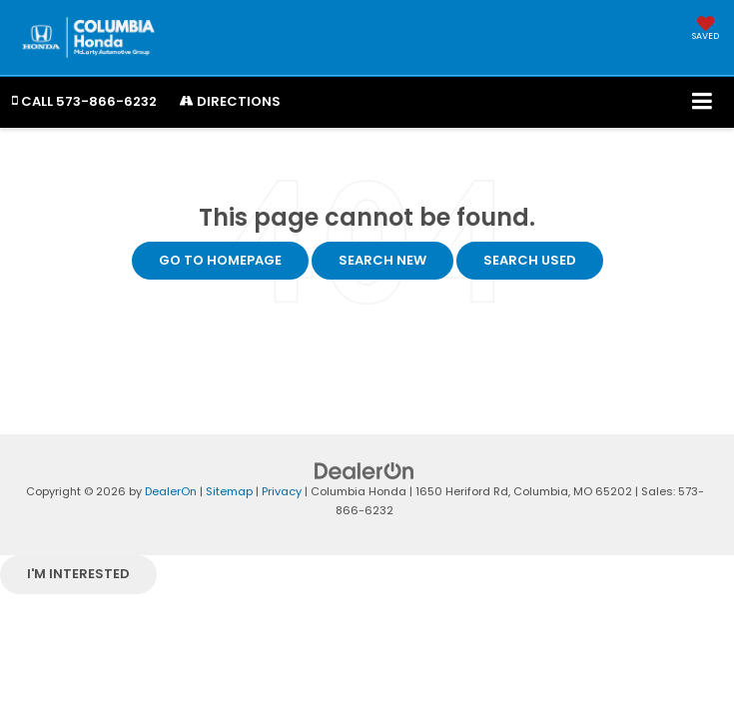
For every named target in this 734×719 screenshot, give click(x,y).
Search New (382, 260)
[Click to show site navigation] (702, 102)
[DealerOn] (364, 470)
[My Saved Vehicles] (705, 30)
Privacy (282, 491)
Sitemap (229, 491)
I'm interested (78, 573)
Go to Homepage (220, 260)
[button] (84, 101)
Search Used (529, 260)
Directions (230, 101)
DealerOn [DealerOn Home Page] (171, 491)
